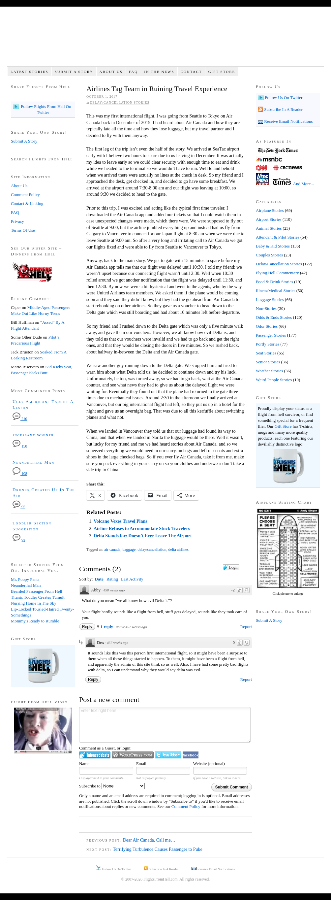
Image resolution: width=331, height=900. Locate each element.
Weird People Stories (274, 379)
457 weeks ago (117, 643)
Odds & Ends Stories (274, 317)
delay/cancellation (151, 549)
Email (141, 763)
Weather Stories (269, 370)
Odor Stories (267, 326)
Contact (191, 72)
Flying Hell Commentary (277, 272)
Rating (112, 579)
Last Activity (132, 579)
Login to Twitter (168, 754)
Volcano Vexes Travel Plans (120, 521)
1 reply (107, 626)
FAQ (133, 72)
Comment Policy (185, 806)
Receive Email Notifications (288, 121)
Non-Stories (266, 308)
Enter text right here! (165, 725)
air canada (112, 549)
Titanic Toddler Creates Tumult (38, 597)
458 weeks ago (114, 590)
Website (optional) (209, 763)
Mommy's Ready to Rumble (35, 620)
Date (99, 579)
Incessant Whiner (33, 434)
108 (20, 474)
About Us (111, 72)
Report (246, 626)
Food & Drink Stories (274, 281)
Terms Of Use (23, 230)
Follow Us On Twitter (283, 97)
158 (20, 446)
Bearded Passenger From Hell (36, 591)
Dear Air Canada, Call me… (149, 840)
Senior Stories (268, 361)
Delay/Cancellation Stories (119, 102)
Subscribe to (112, 785)
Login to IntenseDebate (94, 754)
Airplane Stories (270, 210)
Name (84, 763)
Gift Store (221, 72)
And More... (303, 183)
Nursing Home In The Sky (33, 603)
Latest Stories (29, 72)
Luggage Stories (270, 299)
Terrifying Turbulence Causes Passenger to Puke (157, 849)
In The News (159, 72)
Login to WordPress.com (133, 754)
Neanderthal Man (33, 462)
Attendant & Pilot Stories (277, 237)
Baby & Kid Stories (273, 246)
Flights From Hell (165, 40)
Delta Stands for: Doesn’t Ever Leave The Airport (143, 535)
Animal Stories (269, 228)
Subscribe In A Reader (283, 109)
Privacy (17, 221)
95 (19, 507)
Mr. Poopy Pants (25, 579)
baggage (128, 549)
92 (19, 540)
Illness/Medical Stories (275, 290)
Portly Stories (267, 344)
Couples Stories (269, 254)
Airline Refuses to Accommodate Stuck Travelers (142, 528)
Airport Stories (269, 219)
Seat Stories (266, 352)
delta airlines (178, 549)
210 (20, 419)
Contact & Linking (27, 203)
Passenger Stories (271, 335)
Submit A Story (74, 72)
